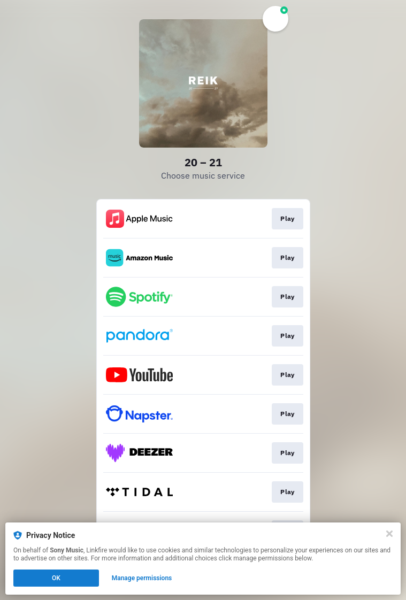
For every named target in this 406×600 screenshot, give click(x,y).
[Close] (389, 533)
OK (56, 578)
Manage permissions (142, 578)
